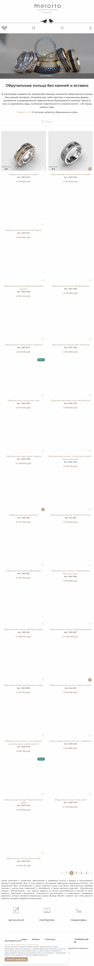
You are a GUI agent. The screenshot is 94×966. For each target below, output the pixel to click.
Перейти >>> (23, 112)
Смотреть (47, 76)
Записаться (15, 914)
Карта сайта (24, 940)
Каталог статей (36, 940)
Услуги (17, 941)
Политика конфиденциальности (56, 940)
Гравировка (78, 914)
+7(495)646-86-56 (81, 940)
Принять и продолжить (16, 959)
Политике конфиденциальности (36, 955)
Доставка (9, 941)
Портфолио (47, 914)
